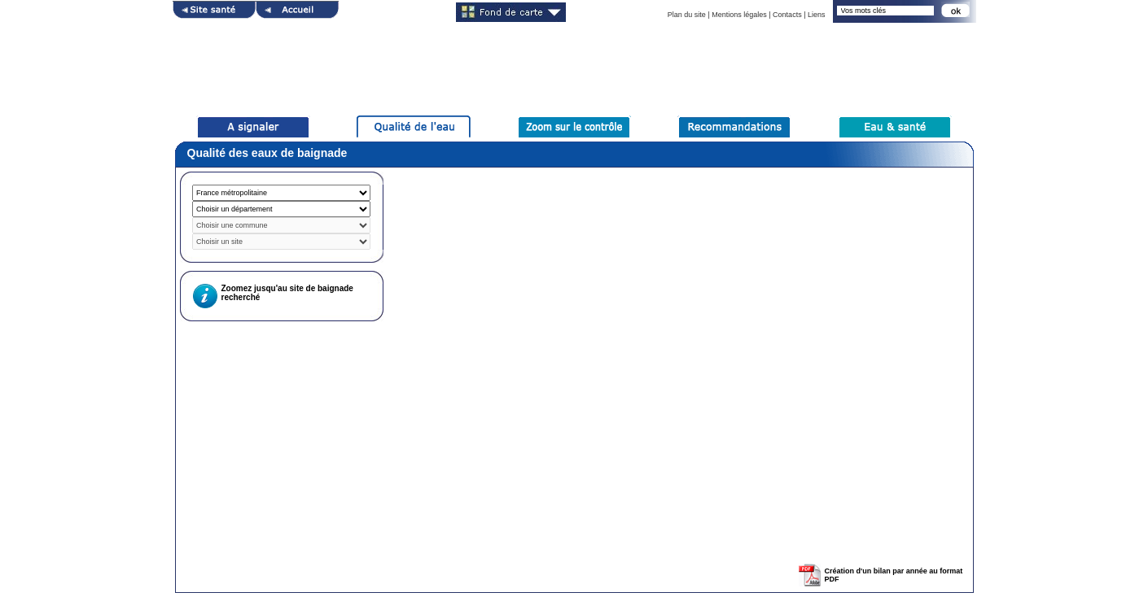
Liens (817, 15)
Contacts (787, 15)
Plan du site (687, 15)
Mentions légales (739, 15)
